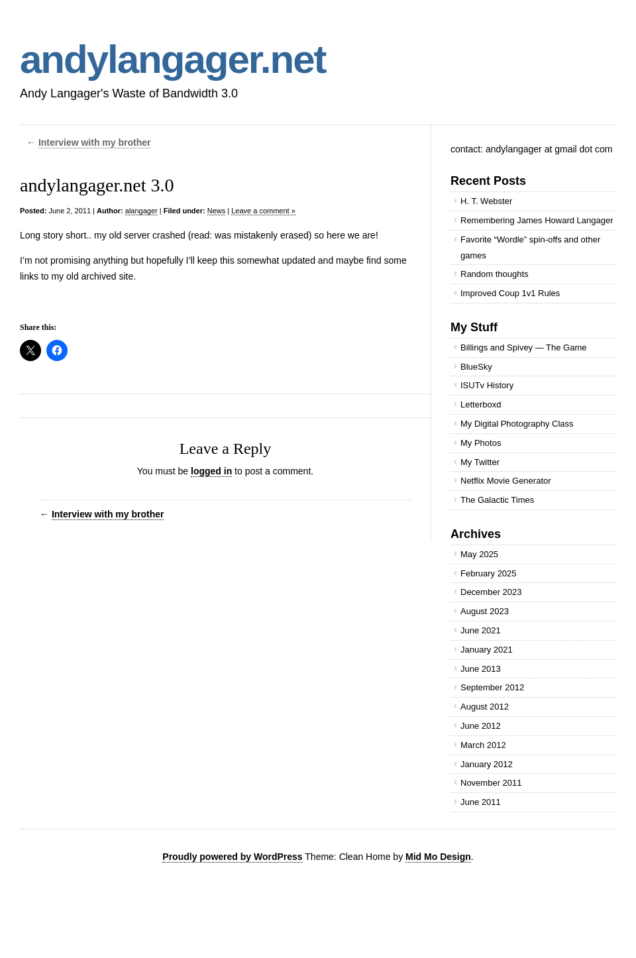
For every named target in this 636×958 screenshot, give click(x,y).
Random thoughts (494, 274)
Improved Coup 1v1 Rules (510, 293)
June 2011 (480, 802)
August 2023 (484, 611)
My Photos (480, 443)
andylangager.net (172, 59)
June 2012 (480, 726)
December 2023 (491, 592)
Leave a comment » (263, 211)
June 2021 (480, 630)
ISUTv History (486, 385)
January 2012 (486, 764)
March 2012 (483, 745)
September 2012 (492, 687)
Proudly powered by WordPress (232, 856)
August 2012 (484, 707)
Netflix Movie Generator (505, 481)
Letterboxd (480, 404)
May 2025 (479, 554)
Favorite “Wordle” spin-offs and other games (530, 247)
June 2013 (480, 669)
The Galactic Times (497, 500)
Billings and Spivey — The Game (523, 347)
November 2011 (491, 783)
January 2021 (486, 650)
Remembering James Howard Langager (536, 220)
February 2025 (488, 573)
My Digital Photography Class (517, 424)
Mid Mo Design (438, 856)
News (216, 211)
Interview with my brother (94, 142)
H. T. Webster (486, 201)
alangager (141, 211)
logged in (211, 471)
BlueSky (476, 367)
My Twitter (480, 462)
